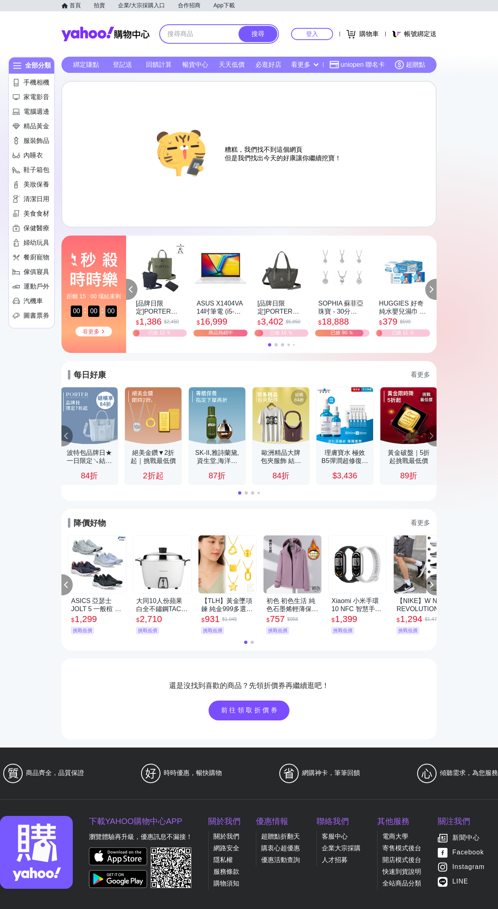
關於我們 (226, 836)
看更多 (305, 64)
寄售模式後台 (401, 848)
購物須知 (226, 883)
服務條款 (226, 871)
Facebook (468, 852)
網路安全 (226, 848)
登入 (312, 33)
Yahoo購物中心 (105, 34)
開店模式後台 (401, 859)
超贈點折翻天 (280, 836)
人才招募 (335, 859)
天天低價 (232, 64)
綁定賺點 (86, 64)
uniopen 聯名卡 (357, 65)
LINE (460, 881)
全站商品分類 (401, 883)
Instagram (468, 867)
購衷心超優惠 (280, 848)
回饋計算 (159, 64)
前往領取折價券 (250, 710)
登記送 (122, 64)
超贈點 (410, 65)
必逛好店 (268, 64)
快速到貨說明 (401, 871)
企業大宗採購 (341, 848)
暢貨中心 (195, 64)
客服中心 (335, 836)
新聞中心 (466, 838)
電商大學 (395, 836)
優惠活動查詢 (280, 859)
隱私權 (223, 859)
